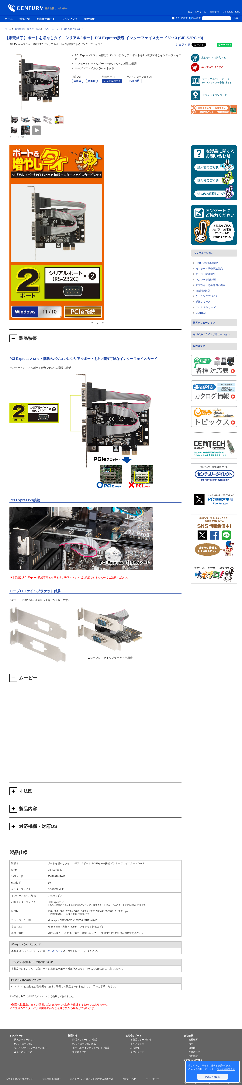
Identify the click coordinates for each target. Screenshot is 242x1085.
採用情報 (89, 19)
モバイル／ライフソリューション (211, 334)
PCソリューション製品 (84, 1043)
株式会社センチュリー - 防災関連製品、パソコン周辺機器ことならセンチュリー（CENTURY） (38, 8)
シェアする (183, 44)
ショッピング (70, 19)
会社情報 (188, 1035)
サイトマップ (152, 1079)
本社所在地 (194, 1052)
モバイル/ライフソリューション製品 (90, 1047)
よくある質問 (137, 1043)
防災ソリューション (204, 322)
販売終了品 (199, 346)
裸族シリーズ (203, 301)
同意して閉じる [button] (212, 1077)
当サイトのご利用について (19, 1079)
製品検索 (196, 18)
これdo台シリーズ (206, 307)
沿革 (191, 1043)
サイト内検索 (181, 18)
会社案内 (214, 12)
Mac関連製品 (203, 290)
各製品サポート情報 (140, 1039)
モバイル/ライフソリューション (30, 1047)
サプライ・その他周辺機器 (210, 285)
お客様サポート (45, 19)
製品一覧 (24, 19)
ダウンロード (137, 1052)
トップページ (16, 1035)
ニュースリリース (197, 12)
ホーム (9, 19)
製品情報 (72, 1035)
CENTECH (201, 312)
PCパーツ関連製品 (206, 279)
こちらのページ (54, 950)
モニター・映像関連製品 (209, 268)
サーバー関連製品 (205, 274)
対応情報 (135, 1047)
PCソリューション (203, 252)
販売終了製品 (79, 1052)
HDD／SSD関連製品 (207, 263)
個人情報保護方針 (51, 1079)
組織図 (192, 1047)
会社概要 (193, 1039)
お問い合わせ (129, 1079)
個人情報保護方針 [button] (226, 1069)
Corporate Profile (231, 11)
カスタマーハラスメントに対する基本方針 (91, 1079)
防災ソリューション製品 (84, 1039)
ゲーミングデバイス (207, 296)
